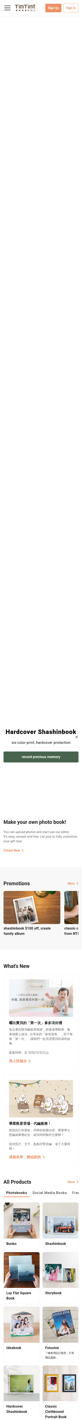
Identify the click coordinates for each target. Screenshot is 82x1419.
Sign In (71, 8)
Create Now (13, 850)
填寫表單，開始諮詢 (27, 1157)
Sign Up (53, 8)
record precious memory (41, 757)
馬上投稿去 (20, 1061)
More (73, 883)
